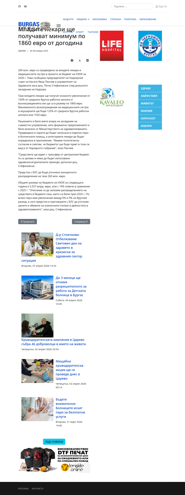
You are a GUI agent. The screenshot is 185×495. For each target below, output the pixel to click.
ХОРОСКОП (148, 118)
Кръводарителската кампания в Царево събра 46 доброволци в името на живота (53, 342)
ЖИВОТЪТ (147, 103)
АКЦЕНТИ (68, 19)
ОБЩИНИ (82, 19)
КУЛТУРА (68, 32)
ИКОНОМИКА (100, 19)
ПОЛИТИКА (130, 19)
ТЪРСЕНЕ (93, 32)
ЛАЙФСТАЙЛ (149, 96)
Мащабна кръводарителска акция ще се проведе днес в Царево (69, 370)
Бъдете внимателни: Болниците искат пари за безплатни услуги (70, 408)
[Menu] (59, 25)
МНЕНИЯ (146, 111)
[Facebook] (19, 6)
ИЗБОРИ (146, 126)
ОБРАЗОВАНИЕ (147, 19)
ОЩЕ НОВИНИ (54, 441)
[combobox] (132, 6)
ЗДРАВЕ (22, 50)
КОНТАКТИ (37, 488)
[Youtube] (25, 6)
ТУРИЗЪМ (115, 19)
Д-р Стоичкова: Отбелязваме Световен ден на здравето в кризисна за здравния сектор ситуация (51, 247)
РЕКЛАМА (23, 488)
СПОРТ (80, 32)
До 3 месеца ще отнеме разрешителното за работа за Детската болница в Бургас (71, 286)
